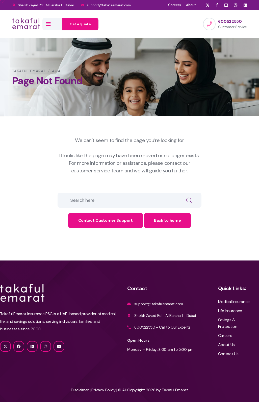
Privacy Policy (103, 390)
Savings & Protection (227, 323)
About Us (226, 344)
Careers (174, 5)
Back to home (167, 220)
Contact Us (228, 353)
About (191, 5)
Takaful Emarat (175, 390)
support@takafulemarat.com (109, 5)
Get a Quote (80, 24)
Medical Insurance (234, 301)
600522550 (230, 21)
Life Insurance (230, 310)
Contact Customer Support (105, 220)
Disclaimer (80, 390)
